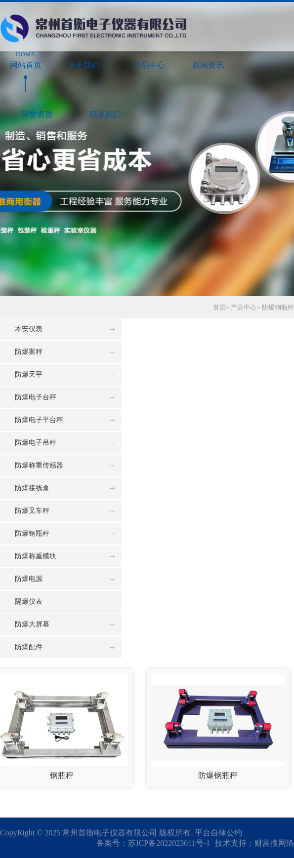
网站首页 (25, 59)
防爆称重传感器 (39, 465)
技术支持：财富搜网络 (254, 843)
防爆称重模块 (35, 556)
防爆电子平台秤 (39, 420)
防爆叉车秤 (32, 510)
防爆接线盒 (32, 488)
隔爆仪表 (28, 601)
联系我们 (105, 108)
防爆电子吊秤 (35, 442)
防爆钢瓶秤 (278, 307)
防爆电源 (28, 579)
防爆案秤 (28, 351)
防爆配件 (28, 647)
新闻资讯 (208, 59)
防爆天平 (28, 374)
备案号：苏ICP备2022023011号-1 (153, 843)
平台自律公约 (218, 833)
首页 (219, 307)
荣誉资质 (37, 108)
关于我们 (83, 59)
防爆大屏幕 (32, 624)
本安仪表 (28, 329)
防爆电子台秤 (35, 397)
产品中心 (149, 59)
